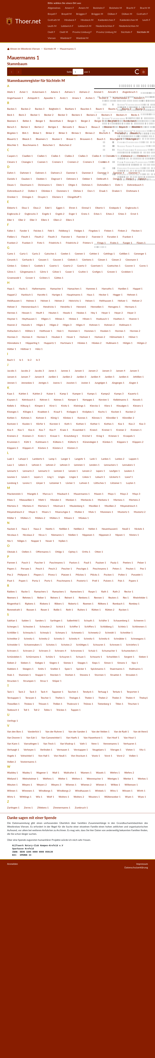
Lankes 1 (105, 640)
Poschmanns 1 (64, 762)
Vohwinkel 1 (27, 937)
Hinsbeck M (87, 19)
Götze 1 (57, 453)
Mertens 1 (119, 681)
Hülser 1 (133, 518)
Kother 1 (95, 605)
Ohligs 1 (59, 733)
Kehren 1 (44, 581)
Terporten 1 (133, 873)
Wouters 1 (94, 978)
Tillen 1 (119, 885)
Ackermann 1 (39, 273)
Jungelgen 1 (101, 564)
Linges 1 (73, 658)
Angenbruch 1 (129, 273)
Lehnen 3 (64, 646)
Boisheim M (115, 7)
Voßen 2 (11, 943)
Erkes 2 (110, 395)
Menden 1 (55, 681)
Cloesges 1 (27, 343)
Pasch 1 (26, 744)
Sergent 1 (129, 838)
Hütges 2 (142, 524)
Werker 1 (128, 960)
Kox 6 (31, 611)
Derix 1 (130, 360)
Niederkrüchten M (129, 25)
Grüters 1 (45, 459)
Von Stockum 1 (79, 937)
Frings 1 (101, 424)
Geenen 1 (80, 435)
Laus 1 (10, 646)
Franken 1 (128, 418)
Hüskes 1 (82, 524)
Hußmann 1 (112, 524)
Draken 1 (117, 372)
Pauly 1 (114, 744)
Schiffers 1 (90, 808)
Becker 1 (35, 296)
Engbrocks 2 (13, 395)
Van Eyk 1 (31, 919)
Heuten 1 (53, 494)
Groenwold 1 (14, 459)
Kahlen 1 (23, 575)
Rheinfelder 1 (140, 779)
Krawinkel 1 (79, 611)
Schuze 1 (81, 838)
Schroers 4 (60, 832)
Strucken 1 (13, 862)
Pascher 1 (40, 744)
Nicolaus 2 (28, 716)
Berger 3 (98, 302)
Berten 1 (25, 308)
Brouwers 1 (86, 320)
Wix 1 (39, 978)
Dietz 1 (60, 366)
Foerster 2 (82, 418)
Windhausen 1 (83, 972)
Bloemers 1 (42, 320)
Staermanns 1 (117, 850)
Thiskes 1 (29, 885)
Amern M (84, 7)
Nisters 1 (134, 716)
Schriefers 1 (132, 826)
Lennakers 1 (128, 646)
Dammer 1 (71, 354)
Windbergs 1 (45, 972)
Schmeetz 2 (94, 814)
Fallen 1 (11, 412)
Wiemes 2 (86, 966)
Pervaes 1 (26, 750)
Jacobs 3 (39, 552)
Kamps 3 (119, 575)
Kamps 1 (92, 575)
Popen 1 (23, 762)
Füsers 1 (141, 424)
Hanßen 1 (123, 470)
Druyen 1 (43, 378)
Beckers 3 (106, 296)
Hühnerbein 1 (117, 518)
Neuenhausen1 (110, 710)
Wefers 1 (115, 954)
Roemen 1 (88, 785)
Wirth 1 (141, 972)
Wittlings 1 (25, 978)
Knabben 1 (43, 593)
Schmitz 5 (89, 820)
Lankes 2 (119, 640)
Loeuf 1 (129, 658)
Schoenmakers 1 (33, 826)
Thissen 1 (43, 885)
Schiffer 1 (75, 808)
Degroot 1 (56, 360)
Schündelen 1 (14, 838)
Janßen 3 (81, 558)
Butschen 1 (49, 326)
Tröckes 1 (61, 891)
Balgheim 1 (55, 290)
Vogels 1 (11, 937)
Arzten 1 (90, 279)
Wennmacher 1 (95, 960)
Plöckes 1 (81, 756)
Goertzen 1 (97, 447)
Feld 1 (51, 412)
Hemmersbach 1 (30, 488)
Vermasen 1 (63, 931)
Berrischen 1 (130, 302)
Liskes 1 (86, 658)
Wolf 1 (50, 978)
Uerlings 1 (12, 902)
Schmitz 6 (104, 820)
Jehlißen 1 (138, 558)
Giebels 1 (73, 441)
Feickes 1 (38, 412)
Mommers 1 (106, 693)
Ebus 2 (37, 389)
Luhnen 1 (84, 664)
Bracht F (130, 7)
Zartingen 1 (13, 989)
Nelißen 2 (79, 710)
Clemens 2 (126, 337)
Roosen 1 (31, 791)
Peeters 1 (128, 744)
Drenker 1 (12, 378)
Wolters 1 (64, 978)
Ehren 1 (73, 389)
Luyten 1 (130, 664)
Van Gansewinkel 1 (51, 919)
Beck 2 (22, 296)
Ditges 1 (72, 366)
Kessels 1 (137, 581)
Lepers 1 (100, 652)
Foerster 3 (97, 418)
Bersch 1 (11, 308)
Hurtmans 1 (66, 524)
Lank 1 (93, 640)
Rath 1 (104, 773)
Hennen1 (81, 488)
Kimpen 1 (40, 587)
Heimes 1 (31, 482)
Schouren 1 (99, 826)
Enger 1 (73, 395)
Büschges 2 (132, 320)
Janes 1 (52, 552)
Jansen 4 (120, 552)
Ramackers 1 (59, 773)
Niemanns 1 (57, 716)
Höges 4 (80, 506)
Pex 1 (143, 750)
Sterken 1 (70, 856)
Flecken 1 (137, 412)
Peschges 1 (82, 750)
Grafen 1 (83, 453)
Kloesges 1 (12, 593)
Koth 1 (68, 605)
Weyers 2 (42, 966)
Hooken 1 (105, 512)
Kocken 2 (130, 593)
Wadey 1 (27, 954)
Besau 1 (83, 308)
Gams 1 (11, 435)
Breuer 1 (71, 320)
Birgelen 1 (12, 314)
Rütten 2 (109, 791)
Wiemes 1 (71, 966)
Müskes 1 (84, 699)
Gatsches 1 (50, 435)
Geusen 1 (43, 441)
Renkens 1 (84, 779)
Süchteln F (126, 31)
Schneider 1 (13, 826)
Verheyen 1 (30, 931)
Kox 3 (142, 605)
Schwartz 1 (96, 838)
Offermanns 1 (43, 733)
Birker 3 (63, 314)
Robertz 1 (73, 785)
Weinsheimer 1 (30, 960)
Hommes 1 (90, 512)
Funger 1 (127, 424)
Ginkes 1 (11, 447)
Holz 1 (60, 512)
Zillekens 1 (43, 989)
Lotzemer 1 (55, 664)
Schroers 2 (28, 832)
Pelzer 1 (141, 744)
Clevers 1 (12, 343)
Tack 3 (33, 873)
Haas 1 (10, 470)
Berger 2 (85, 302)
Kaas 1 (10, 575)
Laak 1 (10, 640)
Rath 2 (116, 773)
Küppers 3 (12, 629)
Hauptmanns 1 (74, 476)
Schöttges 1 (82, 826)
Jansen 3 (106, 552)
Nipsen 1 (120, 716)
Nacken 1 (12, 710)
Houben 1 (57, 518)
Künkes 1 (107, 623)
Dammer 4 (118, 354)
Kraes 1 (64, 611)
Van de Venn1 (140, 913)
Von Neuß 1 (60, 937)
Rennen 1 (99, 779)
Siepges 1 (82, 844)
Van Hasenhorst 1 (93, 919)
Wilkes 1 (115, 966)
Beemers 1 (12, 302)
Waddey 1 (12, 954)
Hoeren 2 (12, 506)
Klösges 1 (28, 593)
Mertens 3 (12, 687)
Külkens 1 (58, 623)
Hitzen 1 (87, 500)
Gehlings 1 (109, 435)
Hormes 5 (42, 518)
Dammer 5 (134, 354)
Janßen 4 (95, 558)
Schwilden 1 (113, 838)
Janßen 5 (109, 558)
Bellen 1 (27, 302)
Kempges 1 (88, 581)
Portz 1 (48, 762)
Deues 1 (11, 366)
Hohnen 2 (109, 506)
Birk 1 (25, 314)
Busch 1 (101, 320)
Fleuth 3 (52, 418)
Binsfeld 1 (137, 308)
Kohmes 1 (26, 599)
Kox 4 (10, 611)
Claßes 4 (96, 337)
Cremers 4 (103, 343)
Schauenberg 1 (121, 802)
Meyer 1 (33, 693)
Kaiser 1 (51, 575)
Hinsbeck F (70, 19)
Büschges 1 (116, 320)
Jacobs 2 (25, 552)
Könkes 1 (68, 599)
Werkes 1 (143, 960)
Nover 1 (50, 722)
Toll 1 (26, 891)
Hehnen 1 (132, 476)
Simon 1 (108, 844)
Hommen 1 (74, 512)
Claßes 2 (69, 337)
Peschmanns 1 (100, 750)
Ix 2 (29, 541)
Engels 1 (46, 395)
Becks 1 (135, 296)
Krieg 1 (100, 617)
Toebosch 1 (13, 891)
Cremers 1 (57, 343)
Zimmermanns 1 (61, 989)
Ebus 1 (25, 389)
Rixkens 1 (45, 785)
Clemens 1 (111, 337)
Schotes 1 (51, 826)
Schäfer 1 (104, 802)
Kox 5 (21, 611)
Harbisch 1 (27, 476)
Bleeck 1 (26, 320)
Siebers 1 (25, 844)
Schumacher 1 (109, 832)
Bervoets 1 (68, 308)
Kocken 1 (116, 593)
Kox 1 (121, 605)
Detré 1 (142, 360)
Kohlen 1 (11, 599)
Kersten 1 (104, 581)
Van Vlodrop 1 (67, 925)
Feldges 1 (79, 412)
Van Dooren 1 (14, 919)
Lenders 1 (94, 646)
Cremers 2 (73, 343)
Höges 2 (54, 506)
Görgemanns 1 (27, 453)
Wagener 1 (42, 954)
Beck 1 (10, 296)
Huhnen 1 (85, 518)
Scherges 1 (13, 808)
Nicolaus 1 (12, 716)
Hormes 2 (135, 512)
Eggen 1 (60, 389)
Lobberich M (84, 25)
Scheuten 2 (46, 808)
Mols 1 (92, 693)
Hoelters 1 (118, 500)
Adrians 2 (84, 273)
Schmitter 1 (126, 814)
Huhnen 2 (100, 518)
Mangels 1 (32, 675)
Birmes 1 (76, 314)
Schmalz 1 (45, 814)
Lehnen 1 (36, 646)
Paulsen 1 (101, 744)
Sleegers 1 (28, 850)
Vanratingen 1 (31, 925)
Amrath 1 (113, 273)
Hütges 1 (127, 524)
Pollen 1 (122, 756)
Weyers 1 (27, 966)
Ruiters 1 (82, 791)
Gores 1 (143, 447)
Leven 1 (25, 658)
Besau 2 (95, 308)
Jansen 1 (79, 552)
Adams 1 (55, 273)
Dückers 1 (57, 378)
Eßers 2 (57, 401)
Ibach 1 (11, 541)
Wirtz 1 (11, 978)
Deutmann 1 (26, 366)
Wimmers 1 (28, 972)
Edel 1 (48, 389)
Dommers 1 (63, 372)
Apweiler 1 (49, 279)
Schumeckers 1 (130, 832)
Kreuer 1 (54, 617)
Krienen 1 (114, 617)
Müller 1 (11, 699)
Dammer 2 (87, 354)
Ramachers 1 (41, 773)
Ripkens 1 (30, 785)
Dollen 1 (32, 372)
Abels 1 (11, 273)
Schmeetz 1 (77, 814)
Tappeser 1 (57, 873)
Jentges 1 (43, 564)
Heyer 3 (131, 494)
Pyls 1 (121, 762)
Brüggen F (81, 13)
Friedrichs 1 (55, 424)
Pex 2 (10, 756)
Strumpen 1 (29, 862)
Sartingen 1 (56, 802)
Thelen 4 (130, 879)
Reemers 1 (12, 779)
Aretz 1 (64, 279)
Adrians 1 (70, 273)
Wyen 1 (129, 978)
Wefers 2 (129, 954)
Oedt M (64, 31)
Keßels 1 (11, 587)
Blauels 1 (135, 314)
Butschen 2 (65, 326)
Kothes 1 (109, 605)
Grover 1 (30, 459)
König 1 (55, 599)
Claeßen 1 (27, 337)
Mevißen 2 (110, 687)
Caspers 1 (12, 337)
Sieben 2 (11, 844)
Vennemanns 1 (111, 925)
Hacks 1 (23, 470)
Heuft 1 (40, 494)
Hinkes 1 (73, 500)
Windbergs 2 (64, 972)
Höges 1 (40, 506)
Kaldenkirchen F (106, 19)
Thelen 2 (102, 879)
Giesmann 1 (131, 441)
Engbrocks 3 (31, 395)
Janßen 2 (67, 558)
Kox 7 (42, 611)
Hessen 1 (26, 494)
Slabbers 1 (12, 850)
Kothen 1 (81, 605)
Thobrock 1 (73, 885)
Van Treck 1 (49, 925)
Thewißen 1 (13, 885)
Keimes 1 (58, 581)
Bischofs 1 (104, 314)
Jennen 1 (12, 564)
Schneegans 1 (138, 820)
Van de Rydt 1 (121, 913)
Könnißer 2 (128, 599)
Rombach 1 (118, 785)
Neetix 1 (50, 710)
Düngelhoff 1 (74, 378)
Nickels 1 (139, 710)
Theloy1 (143, 879)
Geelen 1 (65, 435)
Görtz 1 (44, 453)
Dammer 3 (103, 354)
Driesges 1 (27, 378)
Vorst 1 (108, 937)
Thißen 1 (57, 885)
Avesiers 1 (139, 279)
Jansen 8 (39, 558)
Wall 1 (55, 954)
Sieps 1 (96, 844)
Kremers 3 (28, 617)
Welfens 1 (48, 960)
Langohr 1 (80, 640)
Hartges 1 (57, 476)
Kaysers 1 (12, 581)
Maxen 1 (98, 675)
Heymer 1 (12, 500)
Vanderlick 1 (34, 913)
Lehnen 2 (50, 646)
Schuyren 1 (65, 838)
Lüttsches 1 (100, 664)
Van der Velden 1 (100, 913)
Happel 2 (12, 476)
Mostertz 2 (139, 693)
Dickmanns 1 (45, 366)
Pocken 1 (109, 756)
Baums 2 (126, 290)
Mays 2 (124, 675)
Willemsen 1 (131, 966)
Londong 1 (12, 664)
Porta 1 (36, 762)
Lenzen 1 (73, 652)
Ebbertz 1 (12, 389)
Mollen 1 (79, 693)
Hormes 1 (120, 512)
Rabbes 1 (12, 773)
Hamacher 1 (56, 470)
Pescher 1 (66, 750)
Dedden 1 (41, 360)
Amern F (69, 7)
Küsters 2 (58, 629)
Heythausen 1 (29, 500)
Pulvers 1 (108, 762)
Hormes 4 (27, 518)
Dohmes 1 (87, 366)
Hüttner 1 (26, 530)
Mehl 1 (42, 681)
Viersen (52, 38)
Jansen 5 (134, 552)
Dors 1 (91, 372)
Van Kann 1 (13, 925)
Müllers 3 (55, 699)
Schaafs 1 (89, 802)
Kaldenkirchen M (129, 19)
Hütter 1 (11, 530)
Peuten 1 (130, 750)
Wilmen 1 (12, 972)
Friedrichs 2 (72, 424)
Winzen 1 (127, 972)
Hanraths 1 (108, 470)
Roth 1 (69, 791)
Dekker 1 (87, 360)
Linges (61, 658)
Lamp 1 (52, 640)
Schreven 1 (116, 826)
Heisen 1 (90, 482)
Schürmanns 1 (33, 838)
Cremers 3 (88, 343)
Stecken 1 (55, 856)
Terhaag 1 (103, 873)
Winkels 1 (100, 972)
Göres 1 (11, 453)
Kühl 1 (27, 623)
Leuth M (52, 25)
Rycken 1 (124, 791)
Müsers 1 (69, 699)
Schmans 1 (61, 814)
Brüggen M (97, 13)
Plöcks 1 (94, 756)
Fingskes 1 (94, 412)
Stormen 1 (100, 856)
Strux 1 (44, 862)
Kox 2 (132, 605)
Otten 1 (99, 733)
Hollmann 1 (125, 506)
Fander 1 (24, 412)
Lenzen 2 (87, 652)
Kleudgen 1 (123, 587)
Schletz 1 (123, 808)
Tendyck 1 (88, 873)
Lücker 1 (70, 664)
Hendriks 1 (66, 488)
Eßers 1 (45, 401)
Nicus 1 (43, 716)
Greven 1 (112, 453)
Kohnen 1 (41, 599)
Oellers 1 (26, 733)
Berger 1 (72, 302)
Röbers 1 (59, 785)
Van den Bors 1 (15, 913)
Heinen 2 (59, 482)
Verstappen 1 (81, 931)
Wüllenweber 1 (112, 978)
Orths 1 (86, 733)
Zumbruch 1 (81, 989)
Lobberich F (67, 25)
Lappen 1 (134, 640)
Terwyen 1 (30, 879)
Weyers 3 (56, 966)
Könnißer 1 (112, 599)
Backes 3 (39, 290)
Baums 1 (112, 290)
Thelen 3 (116, 879)
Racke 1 (25, 773)
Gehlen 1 (94, 435)
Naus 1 (25, 710)
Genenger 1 (140, 435)
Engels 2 (60, 395)
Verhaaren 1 (129, 925)
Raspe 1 (92, 773)
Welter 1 (62, 960)
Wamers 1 (86, 954)
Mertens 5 (43, 687)
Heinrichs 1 (75, 482)
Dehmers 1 (72, 360)
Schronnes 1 (77, 832)
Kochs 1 (102, 593)
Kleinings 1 (79, 587)
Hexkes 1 (81, 494)
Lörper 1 (40, 664)
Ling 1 (50, 658)
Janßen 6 (123, 558)
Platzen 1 (66, 756)
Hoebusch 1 (102, 500)
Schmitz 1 (29, 820)
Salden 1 (26, 802)
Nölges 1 (21, 722)
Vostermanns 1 (28, 943)
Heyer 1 (106, 494)
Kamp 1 (64, 575)
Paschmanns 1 (57, 744)
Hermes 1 (12, 494)
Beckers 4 (121, 296)
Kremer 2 (121, 611)
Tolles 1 (48, 891)
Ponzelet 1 (137, 756)
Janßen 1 (53, 558)
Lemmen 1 (79, 646)
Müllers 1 (26, 699)
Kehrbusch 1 (28, 581)
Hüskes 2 (96, 524)
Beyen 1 (123, 308)
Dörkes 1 (78, 372)
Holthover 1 (46, 512)
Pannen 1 (12, 744)
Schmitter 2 (13, 820)
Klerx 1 (108, 587)
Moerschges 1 (62, 693)
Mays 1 (112, 675)
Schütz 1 (50, 838)
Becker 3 (62, 296)
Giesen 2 (116, 441)
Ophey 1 (73, 733)
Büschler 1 (12, 326)
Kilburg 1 (25, 587)
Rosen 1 (45, 791)
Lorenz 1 (27, 664)
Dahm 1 (11, 354)
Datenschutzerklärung (136, 1048)
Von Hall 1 (43, 937)
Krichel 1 (87, 617)
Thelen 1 (89, 879)
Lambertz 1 (38, 640)
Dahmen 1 (25, 354)
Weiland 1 (12, 960)
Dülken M (127, 13)
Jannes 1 (65, 552)
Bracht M (145, 7)
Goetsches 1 (113, 447)
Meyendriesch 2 (15, 693)
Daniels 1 (12, 360)
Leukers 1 (129, 652)
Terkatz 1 (117, 873)
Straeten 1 (115, 856)
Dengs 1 (117, 360)
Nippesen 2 (105, 716)
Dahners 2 (56, 354)
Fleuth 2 (39, 418)
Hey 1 (94, 494)
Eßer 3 (33, 401)
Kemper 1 (73, 581)
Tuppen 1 (76, 891)
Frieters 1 (88, 424)
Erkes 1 (98, 395)
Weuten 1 (12, 966)
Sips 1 (135, 844)
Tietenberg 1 (104, 885)
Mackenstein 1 (15, 675)
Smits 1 (42, 850)
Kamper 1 (78, 575)
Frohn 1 (114, 424)
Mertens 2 (134, 681)
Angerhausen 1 (15, 279)
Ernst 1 (134, 395)
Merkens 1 (103, 681)
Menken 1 (71, 681)
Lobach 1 (100, 658)
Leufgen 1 (114, 652)
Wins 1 (114, 972)
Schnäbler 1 (120, 820)
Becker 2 (48, 296)
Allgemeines (54, 7)
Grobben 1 (127, 453)
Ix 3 (38, 541)
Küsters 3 (72, 629)
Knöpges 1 (72, 593)
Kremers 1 (136, 611)
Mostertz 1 (123, 693)
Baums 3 (140, 290)
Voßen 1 (133, 937)
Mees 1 (11, 681)
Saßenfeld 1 (73, 802)
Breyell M (66, 13)
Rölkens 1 (103, 785)
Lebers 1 (22, 646)
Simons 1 (122, 844)
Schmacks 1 (29, 814)
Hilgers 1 (46, 500)
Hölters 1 (30, 512)
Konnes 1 (82, 599)
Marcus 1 (48, 675)
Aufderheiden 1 (121, 279)
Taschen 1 (73, 873)
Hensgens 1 (114, 488)
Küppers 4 (28, 629)
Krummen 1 (13, 623)
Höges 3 (67, 506)
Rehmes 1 (28, 779)
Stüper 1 (56, 862)
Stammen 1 (25, 856)
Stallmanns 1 (136, 850)
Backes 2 (25, 290)
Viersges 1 (115, 931)
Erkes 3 (122, 395)
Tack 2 (21, 873)
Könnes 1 (97, 599)
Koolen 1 (27, 605)
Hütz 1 (39, 530)
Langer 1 (65, 640)
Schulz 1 (92, 832)
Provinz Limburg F (82, 31)
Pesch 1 (40, 750)
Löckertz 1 (114, 658)
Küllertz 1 (73, 623)
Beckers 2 (92, 296)
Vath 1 (83, 925)
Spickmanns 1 (98, 850)
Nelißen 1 (64, 710)
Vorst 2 (120, 937)
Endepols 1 (115, 389)
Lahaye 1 (23, 640)
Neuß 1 (126, 710)
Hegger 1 (117, 476)
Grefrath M (54, 19)
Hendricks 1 (49, 488)
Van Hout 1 (130, 919)
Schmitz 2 (44, 820)
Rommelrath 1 (14, 791)
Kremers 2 (12, 617)
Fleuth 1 (25, 418)
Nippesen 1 (88, 716)
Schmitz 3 (59, 820)
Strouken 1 (131, 856)
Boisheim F (99, 7)
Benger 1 (40, 302)
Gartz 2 (36, 435)
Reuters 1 (113, 779)
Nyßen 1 (63, 722)
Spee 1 (68, 850)
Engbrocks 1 (132, 389)
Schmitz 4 (74, 820)
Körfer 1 (40, 605)
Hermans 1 (130, 488)
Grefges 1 (97, 453)
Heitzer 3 (12, 488)
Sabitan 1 (12, 802)
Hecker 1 (103, 476)
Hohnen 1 (94, 506)
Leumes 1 (12, 658)
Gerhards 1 (28, 441)
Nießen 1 (73, 716)
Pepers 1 (11, 750)
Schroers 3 (44, 832)
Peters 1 (117, 750)
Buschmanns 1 (30, 326)
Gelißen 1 (124, 435)
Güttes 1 (58, 459)
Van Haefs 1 (72, 919)
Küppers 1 (122, 623)
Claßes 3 (82, 337)
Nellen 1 (92, 710)
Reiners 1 (55, 779)
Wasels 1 (101, 954)
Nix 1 (10, 722)
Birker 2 (50, 314)
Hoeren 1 (134, 500)
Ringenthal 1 (13, 785)
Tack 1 (10, 873)
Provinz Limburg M (106, 31)
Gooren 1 (130, 447)
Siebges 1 (40, 844)
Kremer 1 (107, 611)
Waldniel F (66, 38)
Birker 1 (37, 314)
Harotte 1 (42, 476)
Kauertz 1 (133, 575)
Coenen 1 (42, 343)
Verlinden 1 (46, 931)
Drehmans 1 (132, 372)
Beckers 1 (77, 296)
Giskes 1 (25, 447)
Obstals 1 (12, 733)
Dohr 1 (119, 366)
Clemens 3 (142, 337)
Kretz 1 (42, 617)
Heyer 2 (118, 494)
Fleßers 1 (12, 418)
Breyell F (52, 13)
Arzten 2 (103, 279)
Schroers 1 (12, 832)
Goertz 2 (68, 447)
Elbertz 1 (100, 389)
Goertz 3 (81, 447)
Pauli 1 (87, 744)
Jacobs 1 (11, 552)
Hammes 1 (91, 470)
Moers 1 (46, 693)
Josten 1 (85, 564)
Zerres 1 (28, 989)
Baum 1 (100, 290)
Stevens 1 (85, 856)
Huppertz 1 (50, 524)
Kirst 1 (53, 587)
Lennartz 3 (43, 652)
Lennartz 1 (12, 652)
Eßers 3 (70, 401)
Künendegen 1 (90, 623)
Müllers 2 (40, 699)
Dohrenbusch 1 (135, 366)
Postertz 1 (82, 762)
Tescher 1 (46, 879)
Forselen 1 (112, 418)
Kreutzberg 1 (71, 617)
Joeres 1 (57, 564)
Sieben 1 (143, 838)
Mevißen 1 (94, 687)
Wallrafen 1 (70, 954)
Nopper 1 (36, 722)
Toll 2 (36, 891)
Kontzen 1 (12, 605)
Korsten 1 (55, 605)
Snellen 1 (55, 850)
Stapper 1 (40, 856)
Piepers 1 (39, 756)
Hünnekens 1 (14, 524)
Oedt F (51, 31)
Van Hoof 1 (113, 919)
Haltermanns (39, 470)
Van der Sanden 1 (77, 913)
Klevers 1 (138, 587)
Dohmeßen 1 (104, 366)
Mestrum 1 (59, 687)
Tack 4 (44, 873)
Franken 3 (27, 424)
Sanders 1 (40, 802)
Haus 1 (90, 476)
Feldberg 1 (64, 412)
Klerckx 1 (95, 587)
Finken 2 (122, 412)
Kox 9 (52, 611)
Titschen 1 (133, 885)
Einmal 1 (86, 389)
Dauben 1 (26, 360)
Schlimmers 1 (139, 808)
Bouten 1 (57, 320)
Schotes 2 (66, 826)
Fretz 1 (40, 424)
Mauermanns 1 (68, 48)
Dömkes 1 (46, 372)
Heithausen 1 (106, 482)
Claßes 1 (55, 337)
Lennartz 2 (28, 652)
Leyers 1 (38, 658)
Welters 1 (77, 960)
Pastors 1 (74, 744)
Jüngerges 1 (118, 564)
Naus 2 (37, 710)
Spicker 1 (81, 850)
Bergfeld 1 (113, 302)
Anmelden (12, 1045)
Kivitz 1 (65, 587)
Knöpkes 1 (88, 593)
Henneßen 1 (97, 488)
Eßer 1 (10, 401)
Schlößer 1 (12, 814)
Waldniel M (82, 38)
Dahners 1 (40, 354)
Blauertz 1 (12, 320)
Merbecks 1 (87, 681)
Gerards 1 (12, 441)
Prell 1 (95, 762)
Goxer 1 (69, 453)
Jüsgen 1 (133, 564)
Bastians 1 (70, 290)
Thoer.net (23, 21)
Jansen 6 (11, 558)
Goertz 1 (54, 447)
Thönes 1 (88, 885)
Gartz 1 (24, 435)
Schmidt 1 (110, 814)
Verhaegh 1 (13, 931)
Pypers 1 (133, 762)
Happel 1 (137, 470)
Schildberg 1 (107, 808)
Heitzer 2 (137, 482)
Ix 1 (21, 541)
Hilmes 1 (59, 500)
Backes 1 (11, 290)
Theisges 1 (74, 879)
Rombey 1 (134, 785)
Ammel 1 (98, 273)
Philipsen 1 (23, 756)
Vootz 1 (96, 937)
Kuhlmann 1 (42, 623)
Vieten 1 (130, 931)
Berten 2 (39, 308)
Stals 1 (10, 856)
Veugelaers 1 (99, 931)
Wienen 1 (101, 966)
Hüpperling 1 (32, 524)
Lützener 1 (116, 664)
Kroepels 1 (129, 617)
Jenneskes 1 (27, 564)
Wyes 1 (142, 978)
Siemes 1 (68, 844)
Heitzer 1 (122, 482)
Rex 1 (126, 779)
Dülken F (112, 13)
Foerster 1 (66, 418)
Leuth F (146, 19)
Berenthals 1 (56, 302)
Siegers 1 (54, 844)
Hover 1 (71, 518)
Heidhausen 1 (14, 482)
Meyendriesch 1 (128, 687)
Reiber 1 (41, 779)
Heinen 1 (45, 482)
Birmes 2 (90, 314)
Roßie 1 (57, 791)
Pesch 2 (53, 750)
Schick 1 (60, 808)
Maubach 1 (63, 675)
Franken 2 (12, 424)
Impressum (142, 1045)
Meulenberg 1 (77, 687)
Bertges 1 (53, 308)
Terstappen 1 (14, 879)
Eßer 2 (21, 401)
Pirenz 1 (52, 756)
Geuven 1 (58, 441)
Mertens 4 (28, 687)
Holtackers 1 (14, 512)
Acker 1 (24, 273)
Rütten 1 (96, 791)
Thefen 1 (60, 879)
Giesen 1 (102, 441)
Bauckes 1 (86, 290)
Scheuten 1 (29, 808)
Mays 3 (136, 675)
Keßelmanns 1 (120, 581)
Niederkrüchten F (105, 25)
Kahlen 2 (37, 575)
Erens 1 (85, 395)
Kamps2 (105, 575)
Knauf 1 (58, 593)
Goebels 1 (39, 447)
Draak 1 (103, 372)
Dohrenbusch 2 (15, 372)
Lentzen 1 (59, 652)
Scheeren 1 (140, 802)
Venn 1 (95, 925)
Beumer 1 (109, 308)
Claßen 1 (42, 337)
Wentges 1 (113, 960)
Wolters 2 (79, 978)
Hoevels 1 (26, 506)
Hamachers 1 (74, 470)
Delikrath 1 (102, 360)
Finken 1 (108, 412)
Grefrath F (142, 13)
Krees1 (93, 611)
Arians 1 (76, 279)
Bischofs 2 (120, 314)
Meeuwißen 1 (26, 681)
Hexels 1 (67, 494)
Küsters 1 (43, 629)
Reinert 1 (69, 779)
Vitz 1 (142, 931)
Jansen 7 (25, 558)
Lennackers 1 (111, 646)
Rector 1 (128, 773)
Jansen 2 (93, 552)
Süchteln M (143, 31)
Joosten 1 (71, 564)
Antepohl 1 (33, 279)
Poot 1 (10, 762)
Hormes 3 (12, 518)
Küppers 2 (137, 623)
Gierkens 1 (87, 441)
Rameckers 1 (77, 773)
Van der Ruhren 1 (54, 913)
